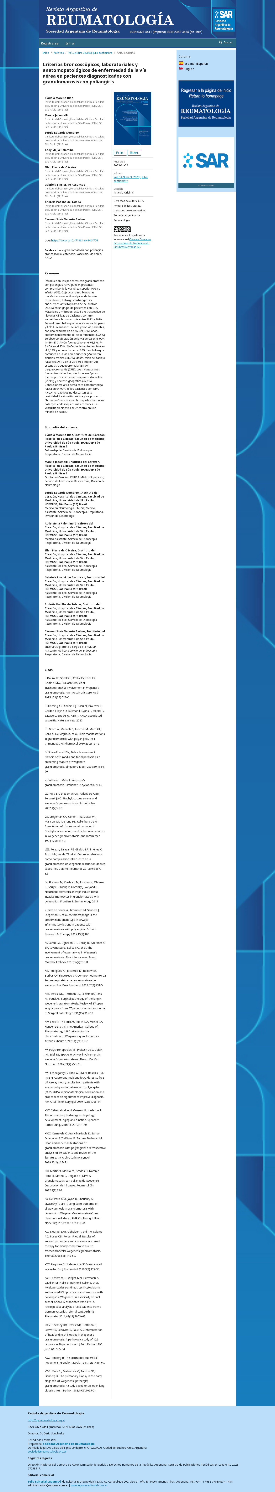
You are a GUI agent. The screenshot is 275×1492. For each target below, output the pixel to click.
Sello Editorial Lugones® (44, 1481)
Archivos (59, 52)
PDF (121, 152)
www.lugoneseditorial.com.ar (89, 1485)
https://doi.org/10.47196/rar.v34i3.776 (74, 240)
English (189, 69)
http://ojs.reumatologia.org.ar (46, 1420)
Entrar (70, 43)
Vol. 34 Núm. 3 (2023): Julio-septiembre (90, 52)
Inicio (46, 52)
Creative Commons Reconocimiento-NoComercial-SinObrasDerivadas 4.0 (132, 243)
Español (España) (196, 63)
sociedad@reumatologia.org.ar (47, 1451)
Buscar (227, 42)
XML (135, 152)
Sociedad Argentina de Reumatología (69, 1444)
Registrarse (49, 43)
